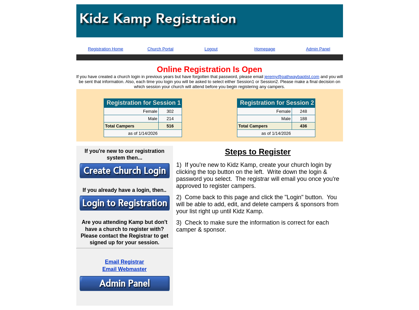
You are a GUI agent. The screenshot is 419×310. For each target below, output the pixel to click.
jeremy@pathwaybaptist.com (291, 76)
